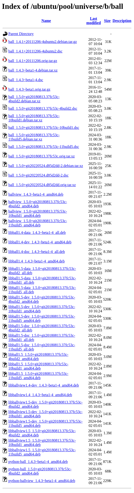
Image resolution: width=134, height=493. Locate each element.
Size (107, 21)
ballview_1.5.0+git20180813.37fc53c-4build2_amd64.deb (37, 204)
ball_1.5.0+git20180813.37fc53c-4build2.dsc (42, 108)
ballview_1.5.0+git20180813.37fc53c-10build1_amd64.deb (37, 213)
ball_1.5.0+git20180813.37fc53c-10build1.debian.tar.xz (34, 118)
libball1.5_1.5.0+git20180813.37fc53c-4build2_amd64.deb (38, 356)
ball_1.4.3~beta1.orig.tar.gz (29, 89)
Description (122, 21)
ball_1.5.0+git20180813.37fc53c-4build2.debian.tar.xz (34, 99)
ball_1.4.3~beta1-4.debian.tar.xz (32, 70)
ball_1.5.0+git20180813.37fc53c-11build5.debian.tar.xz (34, 137)
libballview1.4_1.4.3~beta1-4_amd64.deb (40, 395)
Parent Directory (21, 34)
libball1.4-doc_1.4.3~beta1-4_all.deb (36, 252)
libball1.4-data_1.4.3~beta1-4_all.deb (37, 233)
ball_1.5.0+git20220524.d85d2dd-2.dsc (38, 175)
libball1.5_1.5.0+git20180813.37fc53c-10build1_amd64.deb (38, 366)
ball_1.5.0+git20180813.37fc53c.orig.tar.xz (41, 156)
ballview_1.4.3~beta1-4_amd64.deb (35, 194)
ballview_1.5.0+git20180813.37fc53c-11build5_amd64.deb (37, 223)
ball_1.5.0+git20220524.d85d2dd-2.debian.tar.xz (45, 166)
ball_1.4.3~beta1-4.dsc (25, 80)
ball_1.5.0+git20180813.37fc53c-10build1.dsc (43, 128)
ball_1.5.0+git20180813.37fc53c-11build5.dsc (43, 147)
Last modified (93, 20)
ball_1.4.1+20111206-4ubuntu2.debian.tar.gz (42, 42)
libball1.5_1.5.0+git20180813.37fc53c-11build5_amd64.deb (38, 376)
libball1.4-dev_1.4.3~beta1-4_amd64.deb (40, 242)
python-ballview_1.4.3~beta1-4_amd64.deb (41, 481)
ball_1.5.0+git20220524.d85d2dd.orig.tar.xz (42, 185)
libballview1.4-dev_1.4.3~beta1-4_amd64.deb (43, 385)
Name (46, 21)
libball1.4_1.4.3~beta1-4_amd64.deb (36, 261)
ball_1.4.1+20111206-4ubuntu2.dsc (35, 51)
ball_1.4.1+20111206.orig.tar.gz (32, 61)
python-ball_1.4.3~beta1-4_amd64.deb (38, 462)
